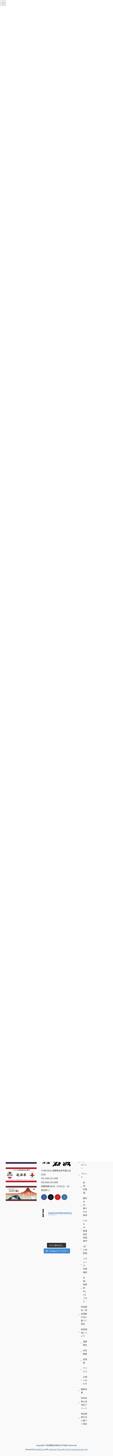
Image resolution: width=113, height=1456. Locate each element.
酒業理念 (85, 1343)
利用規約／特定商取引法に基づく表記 (84, 1315)
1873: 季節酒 (85, 1250)
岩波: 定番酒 (85, 1187)
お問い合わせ (85, 1380)
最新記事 (84, 1391)
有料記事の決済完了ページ (84, 1403)
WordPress (39, 1449)
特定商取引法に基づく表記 (84, 1418)
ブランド (84, 1175)
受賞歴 (85, 1361)
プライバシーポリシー (84, 1163)
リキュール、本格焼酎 (85, 1265)
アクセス (85, 1370)
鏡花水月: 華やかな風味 (85, 1207)
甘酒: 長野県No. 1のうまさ (85, 1289)
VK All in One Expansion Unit (76, 1449)
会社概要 (85, 1352)
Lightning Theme (56, 1449)
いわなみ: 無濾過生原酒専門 (85, 1230)
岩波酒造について (84, 1333)
